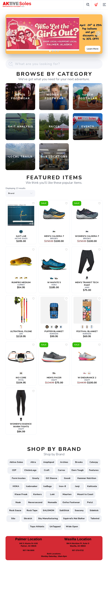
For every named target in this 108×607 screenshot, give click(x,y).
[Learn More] (54, 34)
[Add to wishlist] (33, 203)
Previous (9, 33)
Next (98, 33)
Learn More (92, 48)
